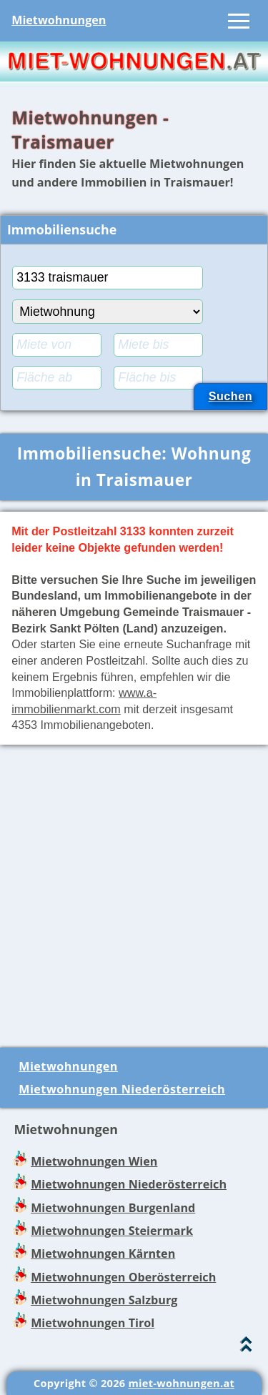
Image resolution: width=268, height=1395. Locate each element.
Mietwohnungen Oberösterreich (123, 1277)
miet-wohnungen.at (181, 1383)
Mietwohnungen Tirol (92, 1323)
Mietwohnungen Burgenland (113, 1208)
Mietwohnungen (58, 20)
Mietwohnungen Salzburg (104, 1300)
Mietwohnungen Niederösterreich (122, 1089)
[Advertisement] (134, 890)
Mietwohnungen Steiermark (112, 1230)
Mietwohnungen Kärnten (103, 1253)
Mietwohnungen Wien (94, 1161)
